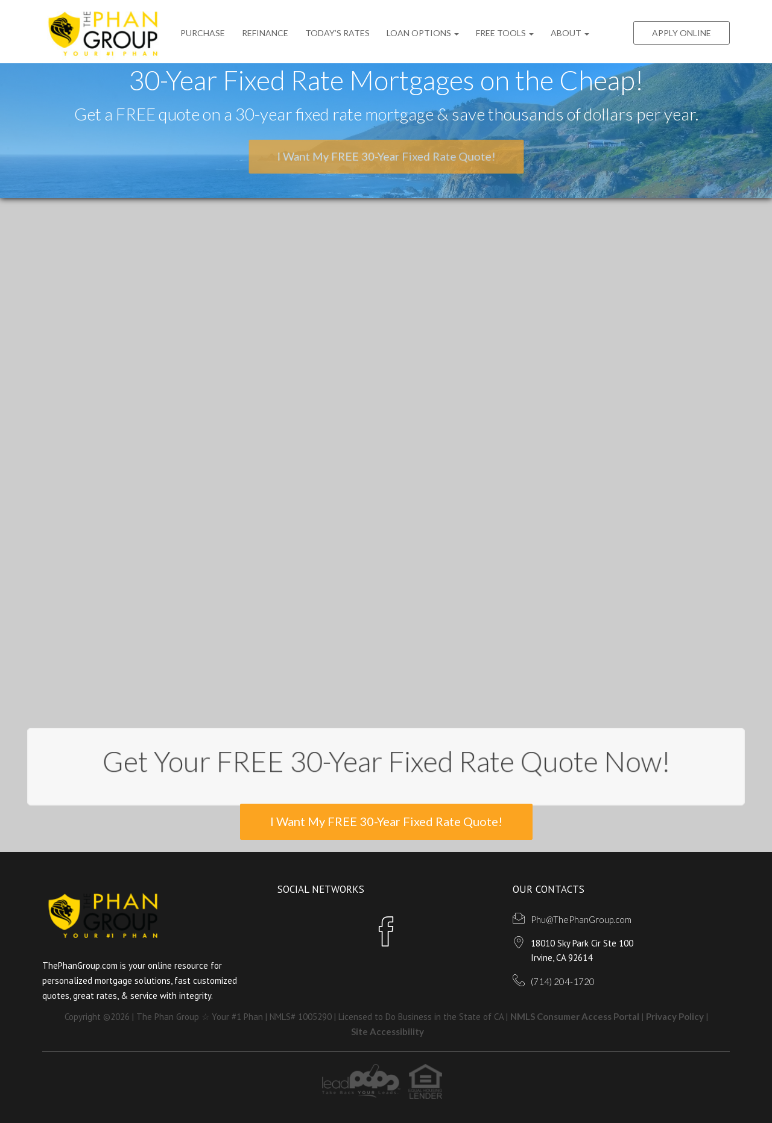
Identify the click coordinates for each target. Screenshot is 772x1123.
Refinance (265, 33)
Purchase (202, 33)
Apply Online (681, 33)
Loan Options (423, 33)
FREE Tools (505, 33)
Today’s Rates (337, 33)
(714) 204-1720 (563, 981)
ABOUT (570, 33)
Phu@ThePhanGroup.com (581, 919)
